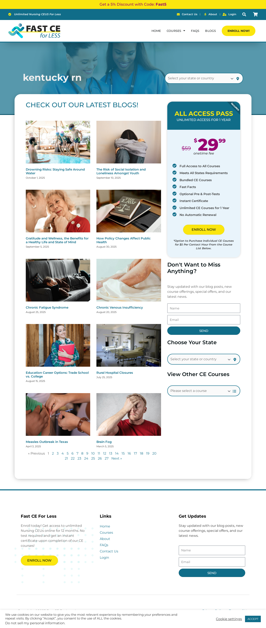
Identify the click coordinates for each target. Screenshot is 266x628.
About (105, 539)
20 (154, 453)
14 (117, 453)
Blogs (210, 31)
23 (79, 458)
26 (100, 458)
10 (93, 453)
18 (141, 453)
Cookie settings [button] (229, 619)
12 (104, 453)
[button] (244, 14)
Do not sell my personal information (35, 623)
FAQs (195, 31)
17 (135, 453)
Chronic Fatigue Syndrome (47, 307)
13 (110, 453)
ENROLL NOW (204, 230)
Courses (176, 30)
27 (106, 458)
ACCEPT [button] (253, 619)
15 (123, 453)
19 (147, 453)
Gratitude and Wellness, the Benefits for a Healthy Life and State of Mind (57, 240)
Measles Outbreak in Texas (47, 442)
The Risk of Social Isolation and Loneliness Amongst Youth (121, 171)
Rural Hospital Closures (114, 373)
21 (66, 458)
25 (93, 458)
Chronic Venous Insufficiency (119, 307)
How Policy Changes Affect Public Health (123, 240)
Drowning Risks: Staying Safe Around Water (55, 171)
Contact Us (109, 551)
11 (99, 453)
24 (86, 458)
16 (129, 453)
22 (73, 458)
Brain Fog (104, 442)
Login (104, 557)
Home (156, 31)
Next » (116, 458)
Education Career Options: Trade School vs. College (57, 374)
